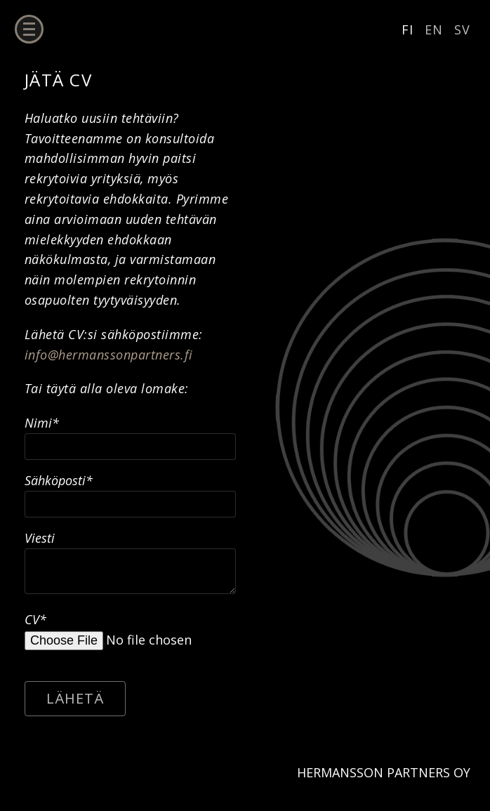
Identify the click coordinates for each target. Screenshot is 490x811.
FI (407, 29)
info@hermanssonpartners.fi (109, 354)
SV (462, 29)
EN (434, 29)
